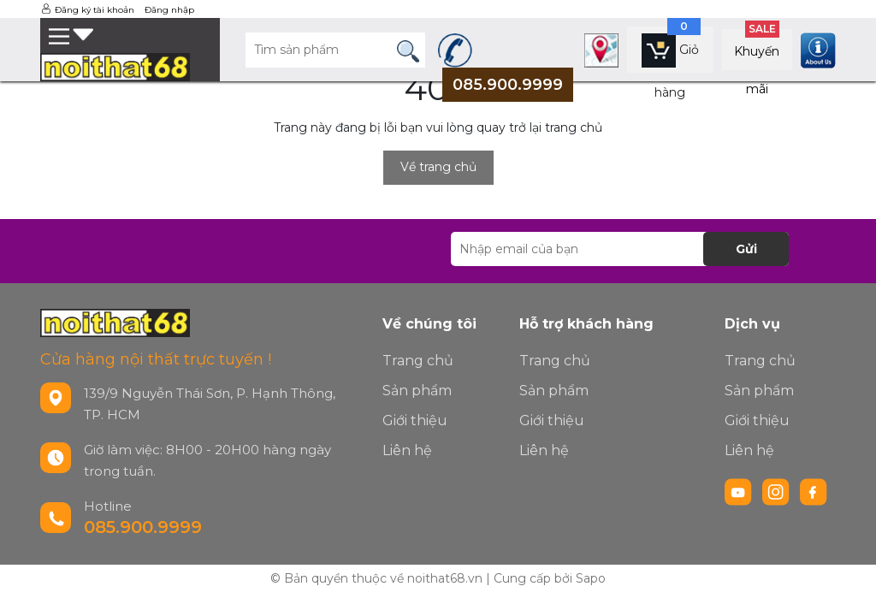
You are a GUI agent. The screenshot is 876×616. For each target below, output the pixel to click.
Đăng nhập (169, 9)
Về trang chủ (438, 167)
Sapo (591, 578)
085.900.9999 (143, 527)
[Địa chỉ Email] (620, 249)
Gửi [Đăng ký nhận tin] (746, 249)
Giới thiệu (414, 420)
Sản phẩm (417, 390)
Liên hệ (407, 450)
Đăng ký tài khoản (94, 9)
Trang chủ (417, 360)
